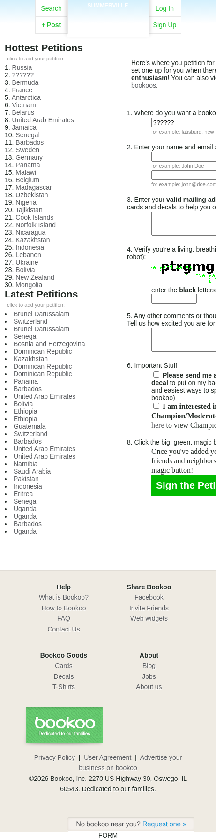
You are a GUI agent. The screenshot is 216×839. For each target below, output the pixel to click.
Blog (149, 665)
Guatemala (29, 426)
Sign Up (165, 25)
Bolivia (25, 270)
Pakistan (26, 479)
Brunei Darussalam (41, 314)
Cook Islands (34, 217)
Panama (27, 165)
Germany (29, 157)
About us (149, 687)
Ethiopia (25, 411)
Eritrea (23, 493)
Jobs (149, 676)
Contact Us (63, 629)
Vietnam (24, 105)
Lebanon (28, 255)
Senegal (27, 135)
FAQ (63, 618)
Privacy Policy (54, 757)
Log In (165, 8)
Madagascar (33, 187)
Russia (22, 67)
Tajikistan (29, 210)
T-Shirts (63, 687)
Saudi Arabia (32, 471)
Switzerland (30, 321)
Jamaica (24, 127)
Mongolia (28, 285)
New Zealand (34, 277)
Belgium (27, 180)
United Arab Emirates (43, 120)
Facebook (148, 597)
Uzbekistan (31, 195)
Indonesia (29, 247)
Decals (64, 676)
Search (51, 8)
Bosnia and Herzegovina (49, 344)
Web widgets (149, 618)
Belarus (23, 112)
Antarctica (26, 97)
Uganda (25, 508)
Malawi (25, 172)
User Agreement (107, 757)
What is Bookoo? (64, 597)
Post (51, 25)
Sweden (27, 150)
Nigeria (25, 202)
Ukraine (26, 262)
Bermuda (25, 82)
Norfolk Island (35, 225)
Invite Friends (149, 608)
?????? (23, 75)
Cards (63, 665)
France (22, 90)
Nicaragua (30, 232)
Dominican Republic (43, 351)
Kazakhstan (32, 240)
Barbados (29, 142)
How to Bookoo (64, 608)
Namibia (25, 464)
